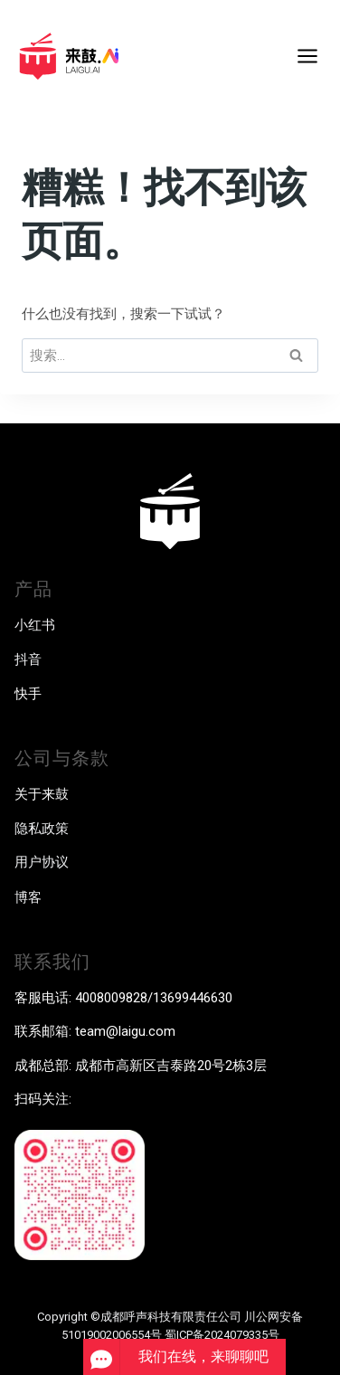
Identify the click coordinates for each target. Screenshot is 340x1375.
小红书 (34, 625)
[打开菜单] (307, 55)
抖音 (28, 659)
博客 (28, 897)
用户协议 (41, 862)
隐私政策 (41, 828)
